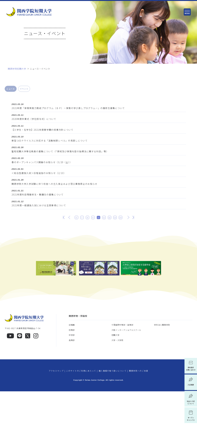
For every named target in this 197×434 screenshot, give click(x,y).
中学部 (72, 377)
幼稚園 (72, 367)
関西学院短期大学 (17, 68)
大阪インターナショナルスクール (126, 372)
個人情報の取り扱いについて (112, 413)
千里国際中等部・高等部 (122, 367)
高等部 (72, 382)
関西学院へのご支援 (138, 413)
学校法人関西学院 (162, 367)
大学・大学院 (117, 382)
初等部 (72, 372)
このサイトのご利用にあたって (81, 413)
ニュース (10, 88)
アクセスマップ (56, 413)
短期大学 (115, 377)
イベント (24, 88)
